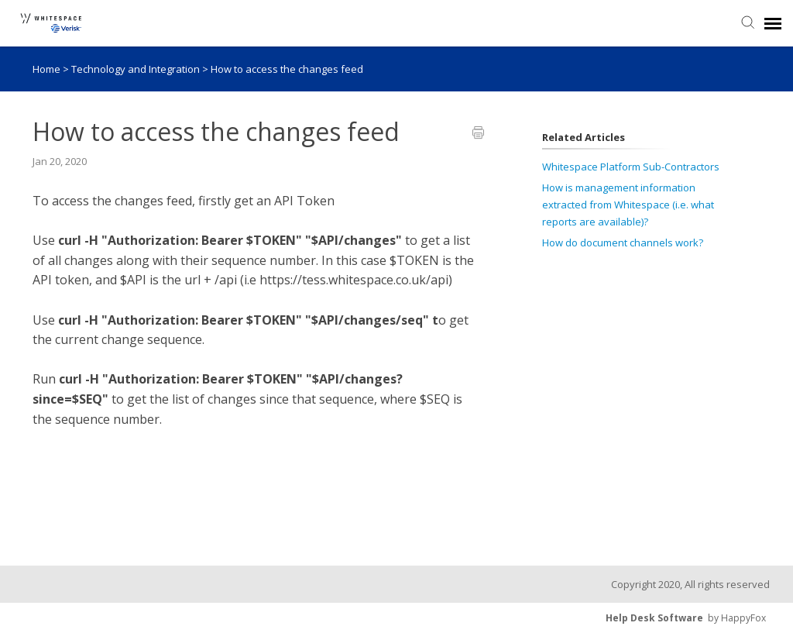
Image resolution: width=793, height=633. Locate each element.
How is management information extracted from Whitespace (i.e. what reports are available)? (628, 205)
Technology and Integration (136, 69)
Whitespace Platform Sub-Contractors (630, 167)
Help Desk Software (654, 617)
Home (46, 69)
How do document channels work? (622, 242)
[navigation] (772, 23)
